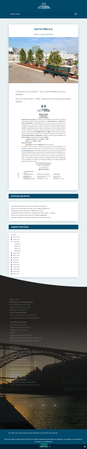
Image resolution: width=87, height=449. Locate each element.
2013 (14, 273)
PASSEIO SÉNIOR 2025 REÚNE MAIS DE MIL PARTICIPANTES (31, 217)
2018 (14, 262)
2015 (14, 269)
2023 (15, 241)
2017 (14, 264)
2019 (14, 260)
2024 (14, 239)
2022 (14, 253)
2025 (14, 237)
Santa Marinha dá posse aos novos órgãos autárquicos (29, 206)
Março (17, 250)
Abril (16, 248)
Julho (16, 244)
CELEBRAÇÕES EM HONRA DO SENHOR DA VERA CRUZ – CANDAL (33, 213)
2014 (14, 271)
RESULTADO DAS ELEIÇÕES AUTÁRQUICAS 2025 (27, 210)
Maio (16, 246)
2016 (14, 267)
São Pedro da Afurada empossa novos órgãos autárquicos (30, 208)
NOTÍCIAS (49, 34)
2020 (14, 257)
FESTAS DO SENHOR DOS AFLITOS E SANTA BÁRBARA (29, 215)
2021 (14, 255)
